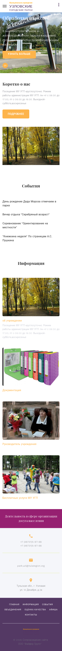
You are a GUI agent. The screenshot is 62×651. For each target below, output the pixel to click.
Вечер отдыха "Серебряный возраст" (26, 214)
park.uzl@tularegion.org (31, 565)
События (47, 604)
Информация (31, 604)
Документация (11, 390)
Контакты (31, 615)
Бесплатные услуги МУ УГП (20, 497)
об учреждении (12, 320)
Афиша (53, 609)
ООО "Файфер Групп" (30, 644)
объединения (12, 609)
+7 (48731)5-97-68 (31, 542)
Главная (14, 604)
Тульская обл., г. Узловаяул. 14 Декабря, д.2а (31, 588)
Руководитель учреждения (19, 444)
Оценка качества (35, 609)
